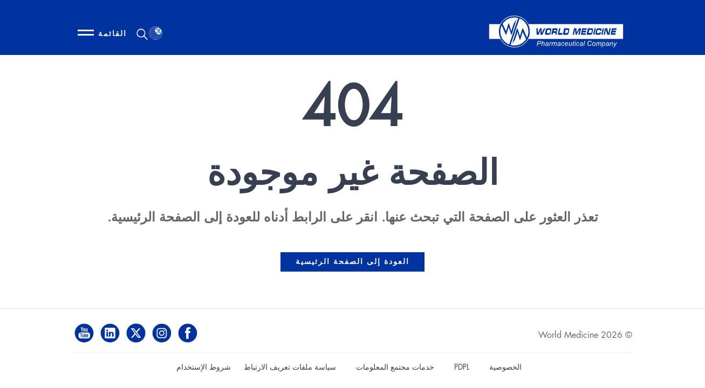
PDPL (461, 367)
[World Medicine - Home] (556, 33)
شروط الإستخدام (203, 367)
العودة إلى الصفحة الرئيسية (352, 261)
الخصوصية (505, 367)
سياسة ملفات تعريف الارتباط (290, 367)
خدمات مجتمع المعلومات (395, 367)
